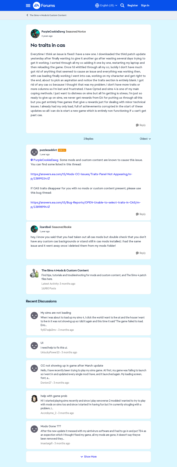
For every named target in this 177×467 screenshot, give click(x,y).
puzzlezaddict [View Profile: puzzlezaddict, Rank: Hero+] (48, 150)
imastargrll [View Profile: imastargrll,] (46, 443)
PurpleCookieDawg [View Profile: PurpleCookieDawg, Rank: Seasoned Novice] (53, 31)
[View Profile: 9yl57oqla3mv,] (34, 315)
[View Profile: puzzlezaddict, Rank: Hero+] (34, 152)
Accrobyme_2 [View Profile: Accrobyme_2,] (48, 413)
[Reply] (140, 125)
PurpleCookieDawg (46, 160)
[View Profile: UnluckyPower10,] (34, 345)
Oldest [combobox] (145, 139)
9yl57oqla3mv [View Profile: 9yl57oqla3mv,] (48, 329)
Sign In (145, 5)
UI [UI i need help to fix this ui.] (42, 343)
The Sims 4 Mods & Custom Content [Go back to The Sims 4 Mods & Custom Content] (46, 15)
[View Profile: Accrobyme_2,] (34, 398)
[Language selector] (106, 5)
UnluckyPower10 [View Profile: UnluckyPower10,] (50, 352)
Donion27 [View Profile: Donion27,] (46, 382)
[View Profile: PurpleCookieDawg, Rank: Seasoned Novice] (35, 33)
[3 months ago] (65, 330)
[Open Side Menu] (28, 5)
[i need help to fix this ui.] (93, 348)
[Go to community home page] (44, 5)
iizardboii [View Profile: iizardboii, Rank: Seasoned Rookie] (45, 227)
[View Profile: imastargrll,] (34, 429)
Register (132, 5)
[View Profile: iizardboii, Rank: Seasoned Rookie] (34, 229)
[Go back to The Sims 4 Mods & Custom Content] (94, 270)
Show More (88, 456)
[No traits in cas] (53, 154)
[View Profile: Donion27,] (34, 368)
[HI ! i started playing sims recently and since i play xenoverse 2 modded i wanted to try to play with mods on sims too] (93, 404)
